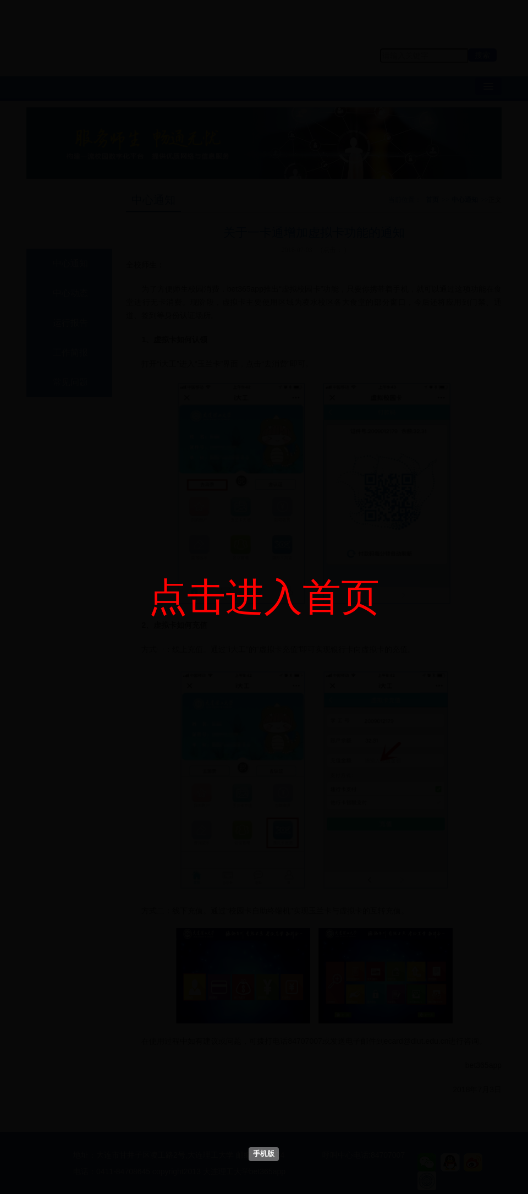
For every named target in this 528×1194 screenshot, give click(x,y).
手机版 (263, 1153)
